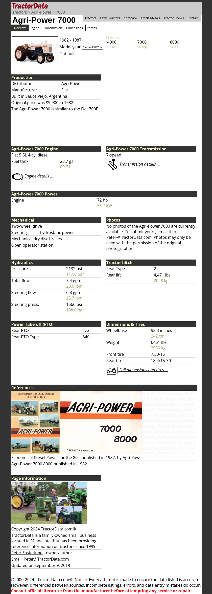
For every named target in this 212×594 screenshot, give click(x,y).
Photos (92, 28)
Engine (34, 28)
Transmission (52, 28)
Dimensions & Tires (125, 324)
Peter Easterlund (27, 553)
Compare (130, 18)
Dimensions (74, 28)
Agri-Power (41, 12)
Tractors (19, 12)
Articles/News (150, 18)
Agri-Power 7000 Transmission (136, 149)
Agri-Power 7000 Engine (34, 149)
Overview (19, 28)
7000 (60, 12)
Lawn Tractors (110, 18)
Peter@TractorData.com (129, 237)
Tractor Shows (174, 18)
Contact (192, 18)
